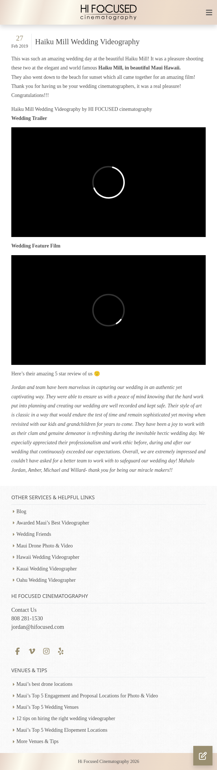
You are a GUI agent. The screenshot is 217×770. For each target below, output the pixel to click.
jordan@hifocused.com (37, 627)
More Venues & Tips (37, 741)
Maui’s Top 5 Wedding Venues (47, 707)
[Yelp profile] (61, 651)
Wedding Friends (33, 534)
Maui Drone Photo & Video (44, 546)
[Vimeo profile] (32, 651)
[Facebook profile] (17, 651)
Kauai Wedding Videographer (46, 569)
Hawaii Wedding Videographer (47, 557)
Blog (21, 511)
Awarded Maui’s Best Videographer (52, 523)
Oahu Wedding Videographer (46, 580)
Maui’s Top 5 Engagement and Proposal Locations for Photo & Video (87, 696)
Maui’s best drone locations (44, 684)
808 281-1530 (27, 618)
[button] (202, 755)
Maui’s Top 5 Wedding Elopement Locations (61, 730)
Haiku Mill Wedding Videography (87, 41)
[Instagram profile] (46, 651)
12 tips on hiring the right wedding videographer (65, 718)
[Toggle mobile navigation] (209, 12)
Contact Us (23, 610)
